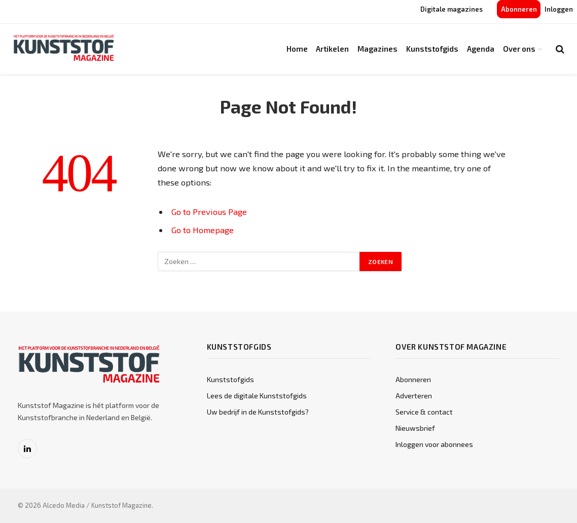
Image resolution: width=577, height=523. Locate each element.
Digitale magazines (451, 9)
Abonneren (519, 9)
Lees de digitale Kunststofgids (257, 395)
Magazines (377, 48)
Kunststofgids (432, 48)
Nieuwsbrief (415, 428)
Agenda (480, 48)
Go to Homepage (202, 230)
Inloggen (559, 9)
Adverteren (413, 395)
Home (297, 48)
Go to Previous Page (209, 211)
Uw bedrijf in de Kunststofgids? (258, 411)
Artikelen (332, 48)
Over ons (519, 48)
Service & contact (424, 411)
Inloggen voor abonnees (434, 444)
